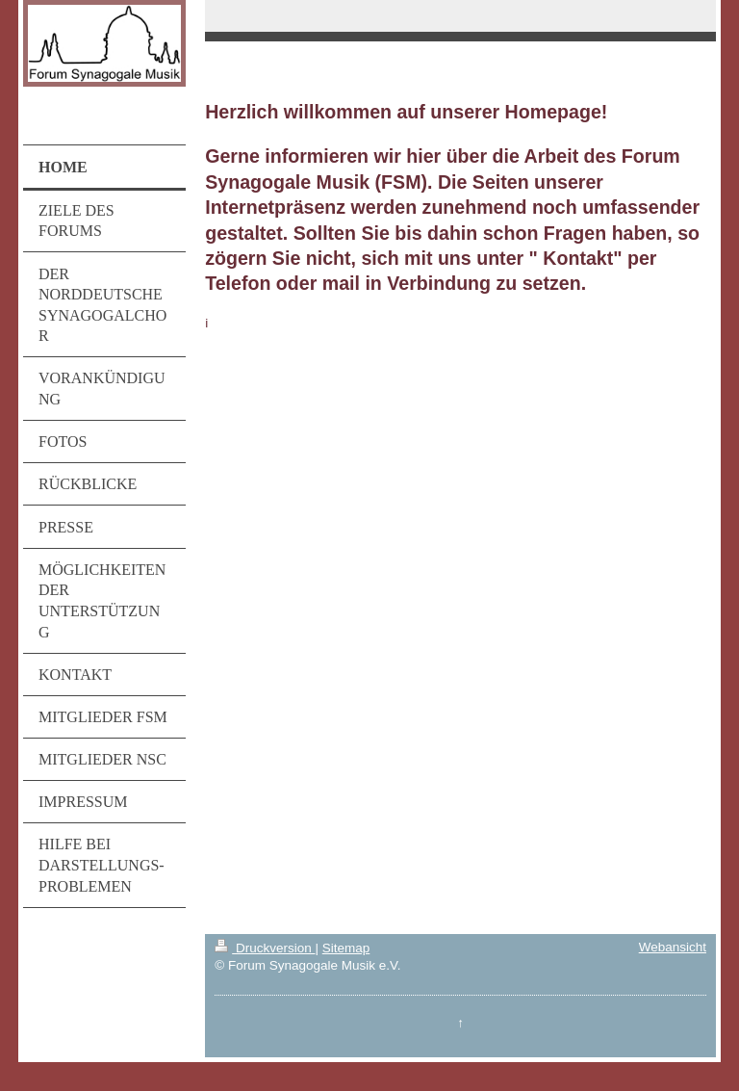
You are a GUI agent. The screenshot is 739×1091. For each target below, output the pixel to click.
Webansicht (672, 947)
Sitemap (346, 948)
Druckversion (265, 948)
